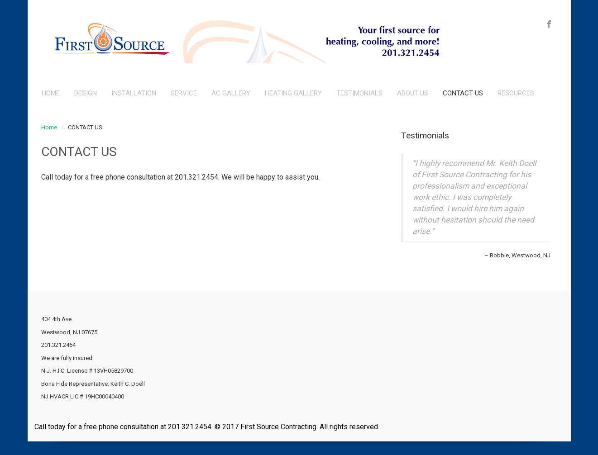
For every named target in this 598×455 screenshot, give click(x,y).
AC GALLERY (230, 93)
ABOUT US (412, 93)
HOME (51, 93)
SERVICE (184, 93)
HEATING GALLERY (293, 93)
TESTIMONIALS (359, 93)
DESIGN (85, 93)
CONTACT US (463, 93)
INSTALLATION (133, 93)
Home (49, 127)
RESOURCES (516, 93)
